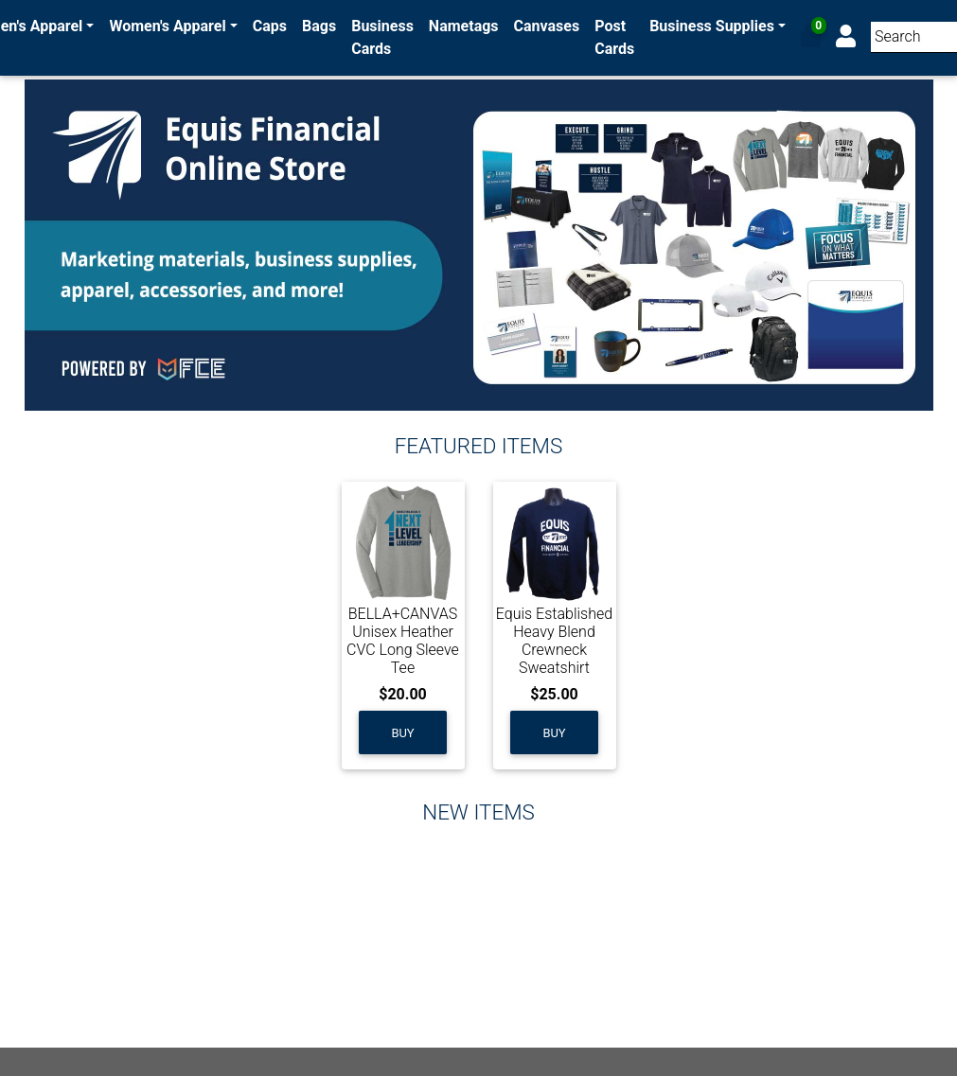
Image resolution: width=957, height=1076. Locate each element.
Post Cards (614, 37)
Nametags (464, 26)
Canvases (547, 26)
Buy (402, 733)
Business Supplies (711, 26)
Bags (319, 26)
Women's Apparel (168, 26)
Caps (270, 26)
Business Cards (382, 37)
